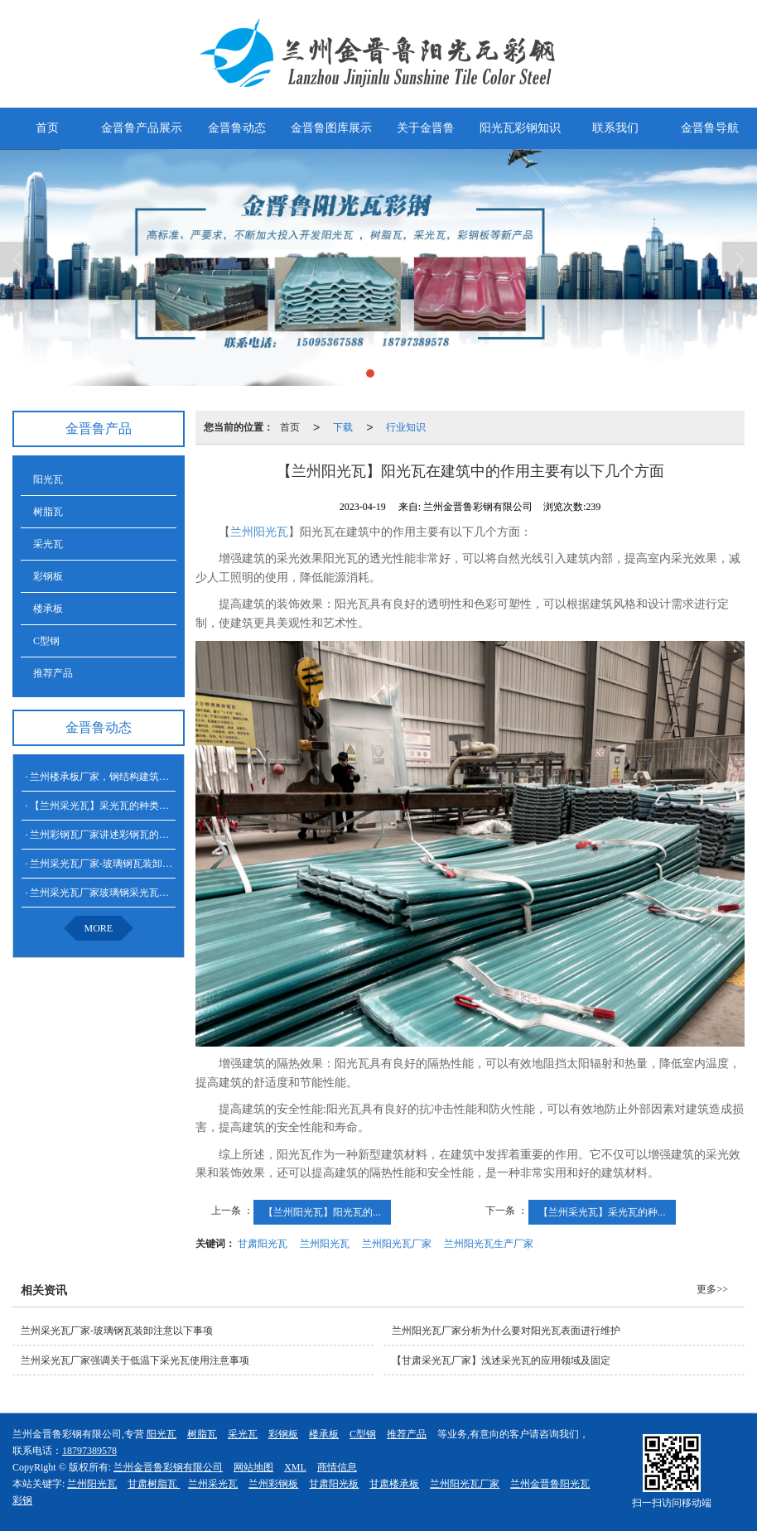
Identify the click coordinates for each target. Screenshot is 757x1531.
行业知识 (406, 427)
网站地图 (253, 1467)
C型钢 (46, 641)
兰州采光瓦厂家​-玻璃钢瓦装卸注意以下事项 (126, 863)
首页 (47, 128)
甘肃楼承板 (394, 1484)
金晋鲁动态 (237, 128)
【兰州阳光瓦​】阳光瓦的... (322, 1212)
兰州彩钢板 (273, 1484)
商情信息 (337, 1467)
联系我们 (615, 128)
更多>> (712, 1289)
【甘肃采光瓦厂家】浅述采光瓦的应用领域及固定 (501, 1360)
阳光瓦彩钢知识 (520, 128)
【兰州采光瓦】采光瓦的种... (602, 1212)
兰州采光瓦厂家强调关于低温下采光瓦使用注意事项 (135, 1360)
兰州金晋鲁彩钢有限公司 (168, 1467)
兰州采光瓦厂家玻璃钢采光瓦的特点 (109, 892)
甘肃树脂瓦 (154, 1484)
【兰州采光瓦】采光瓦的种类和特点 (109, 805)
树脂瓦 (48, 512)
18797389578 (89, 1450)
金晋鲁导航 (710, 128)
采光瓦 (48, 544)
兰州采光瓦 (213, 1484)
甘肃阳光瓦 (262, 1243)
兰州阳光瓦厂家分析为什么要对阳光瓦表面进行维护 (506, 1330)
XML (295, 1467)
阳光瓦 (48, 479)
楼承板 (48, 608)
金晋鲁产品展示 (141, 128)
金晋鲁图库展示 (331, 128)
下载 (343, 427)
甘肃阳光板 (334, 1484)
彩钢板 (48, 576)
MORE (98, 928)
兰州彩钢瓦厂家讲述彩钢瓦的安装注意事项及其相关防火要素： (169, 834)
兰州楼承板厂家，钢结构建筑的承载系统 (119, 776)
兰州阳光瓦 (259, 532)
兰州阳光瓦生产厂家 (488, 1243)
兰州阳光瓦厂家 (397, 1243)
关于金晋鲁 (426, 128)
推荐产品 (53, 673)
